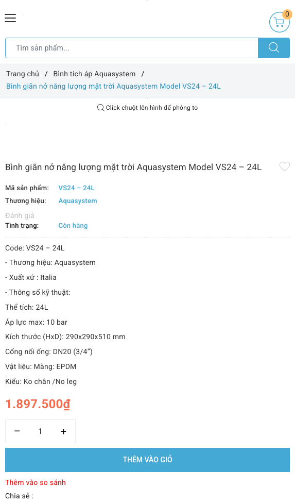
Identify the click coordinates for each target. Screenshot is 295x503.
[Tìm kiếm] (274, 48)
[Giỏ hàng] (279, 22)
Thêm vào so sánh (35, 483)
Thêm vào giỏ (147, 460)
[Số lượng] (40, 431)
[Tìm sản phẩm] (131, 48)
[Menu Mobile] (10, 17)
